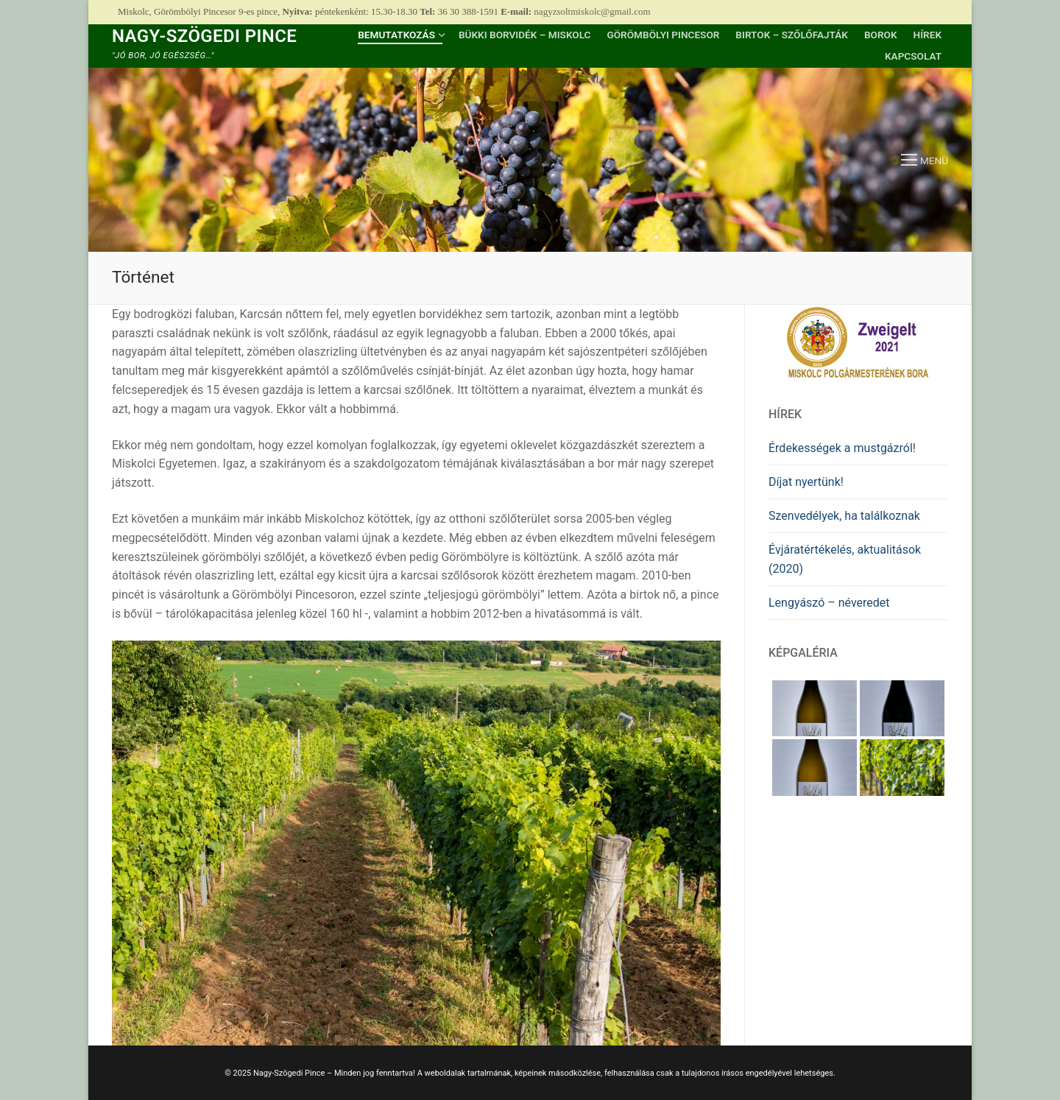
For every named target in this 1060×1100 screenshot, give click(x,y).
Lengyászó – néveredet (829, 603)
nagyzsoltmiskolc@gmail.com (592, 11)
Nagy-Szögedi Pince (204, 36)
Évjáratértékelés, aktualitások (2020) (844, 559)
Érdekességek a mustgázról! (842, 448)
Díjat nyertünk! (806, 482)
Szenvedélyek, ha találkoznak (844, 516)
